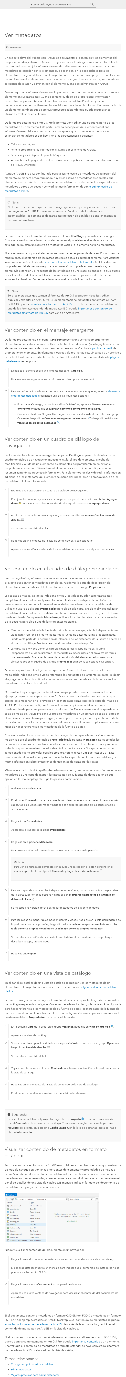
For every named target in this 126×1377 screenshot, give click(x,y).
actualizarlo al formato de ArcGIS (51, 304)
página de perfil (102, 348)
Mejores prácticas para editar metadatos (35, 1374)
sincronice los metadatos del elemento (69, 262)
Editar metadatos (21, 1369)
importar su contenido (86, 1341)
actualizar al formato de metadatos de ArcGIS (33, 1324)
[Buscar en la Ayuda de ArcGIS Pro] (59, 4)
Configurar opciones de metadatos (32, 1363)
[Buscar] (92, 4)
